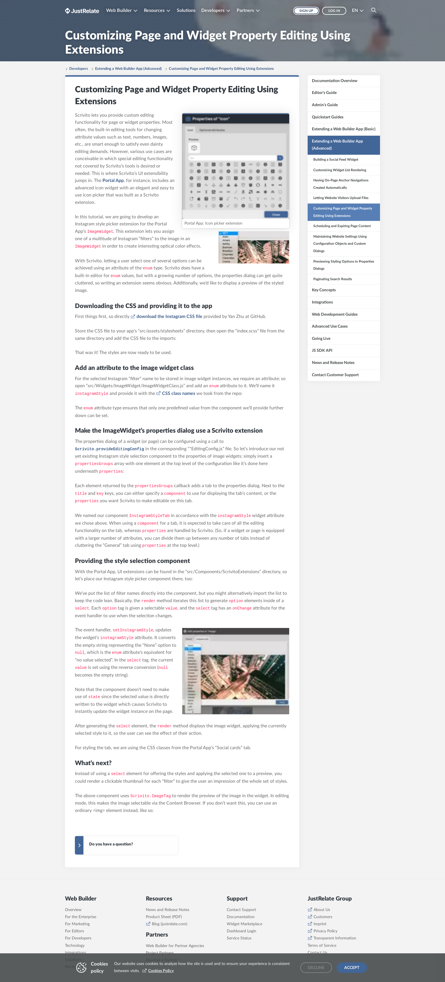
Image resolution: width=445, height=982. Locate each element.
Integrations (75, 953)
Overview (73, 910)
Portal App (113, 180)
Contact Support (241, 910)
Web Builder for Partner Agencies (175, 946)
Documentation (241, 917)
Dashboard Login (241, 931)
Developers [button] (212, 10)
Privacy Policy (325, 931)
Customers (323, 917)
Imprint (320, 924)
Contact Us (317, 953)
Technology (75, 946)
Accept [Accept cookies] (351, 968)
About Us (322, 910)
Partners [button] (245, 10)
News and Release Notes (167, 910)
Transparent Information (335, 938)
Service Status (239, 938)
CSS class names (178, 393)
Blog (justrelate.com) (169, 924)
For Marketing (77, 924)
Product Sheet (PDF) (164, 917)
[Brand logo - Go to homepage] (82, 10)
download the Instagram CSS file (169, 316)
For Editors (74, 931)
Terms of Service (322, 946)
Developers (78, 69)
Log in (334, 10)
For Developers (78, 938)
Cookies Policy (161, 971)
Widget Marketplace (244, 924)
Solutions (186, 10)
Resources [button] (154, 10)
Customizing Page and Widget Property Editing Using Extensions (221, 69)
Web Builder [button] (119, 10)
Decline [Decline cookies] (316, 968)
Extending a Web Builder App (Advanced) (128, 69)
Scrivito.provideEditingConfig (109, 449)
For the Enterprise (80, 917)
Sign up (306, 10)
